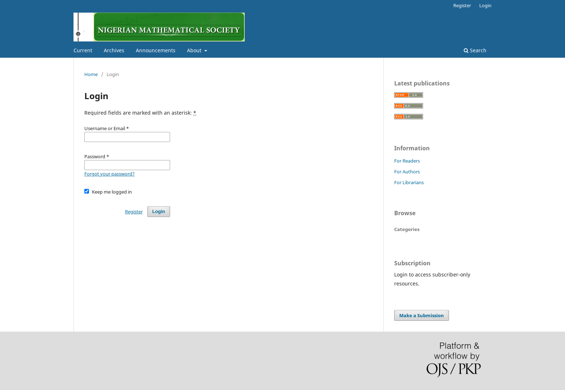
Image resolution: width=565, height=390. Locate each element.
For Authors (407, 171)
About (195, 50)
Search (475, 50)
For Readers (407, 161)
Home (91, 74)
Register (462, 5)
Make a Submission (421, 315)
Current (83, 50)
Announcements (155, 50)
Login (485, 5)
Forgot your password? (109, 173)
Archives (114, 50)
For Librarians (409, 182)
